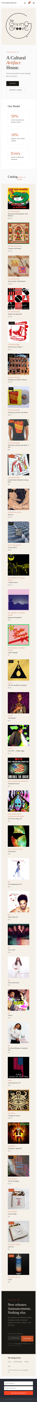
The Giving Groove (14, 1358)
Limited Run (29, 1399)
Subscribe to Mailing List (18, 1393)
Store (9, 1366)
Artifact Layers (16, 90)
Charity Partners (17, 1361)
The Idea (12, 83)
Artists (9, 1361)
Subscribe (27, 1338)
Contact (26, 1361)
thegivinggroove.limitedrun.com (22, 1343)
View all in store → (21, 178)
